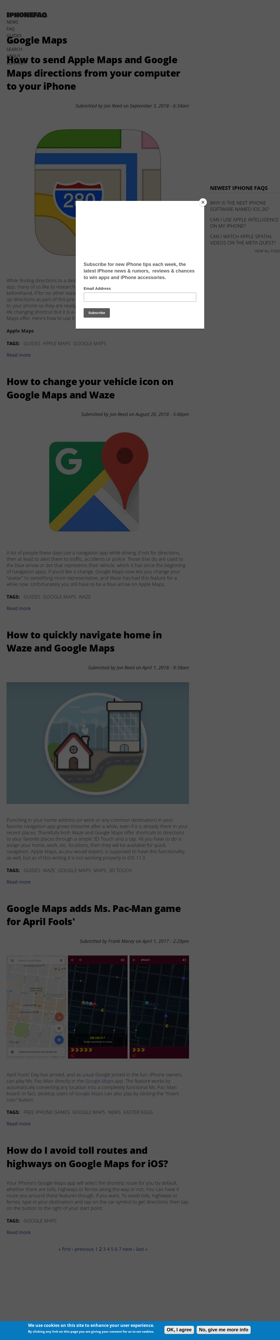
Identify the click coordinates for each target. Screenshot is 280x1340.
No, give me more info (223, 1329)
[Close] (203, 202)
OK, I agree (179, 1329)
